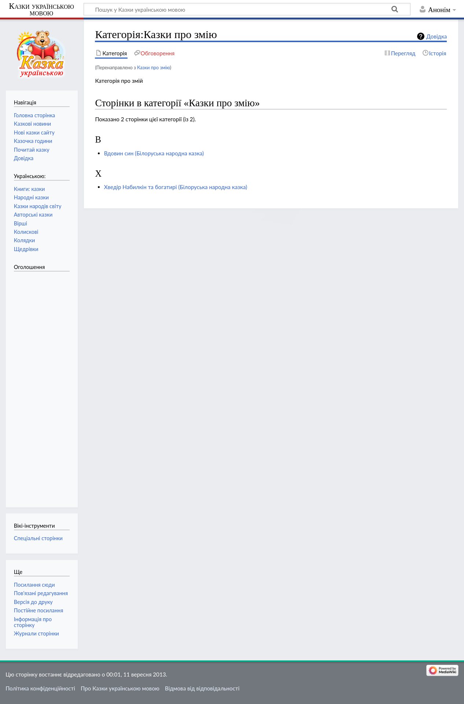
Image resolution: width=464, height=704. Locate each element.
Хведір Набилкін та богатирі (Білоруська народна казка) (175, 187)
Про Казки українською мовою (120, 688)
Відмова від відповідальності (202, 688)
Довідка (436, 36)
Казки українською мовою (41, 9)
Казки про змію (153, 67)
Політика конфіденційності (40, 688)
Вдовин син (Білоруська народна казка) (154, 153)
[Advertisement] (43, 385)
